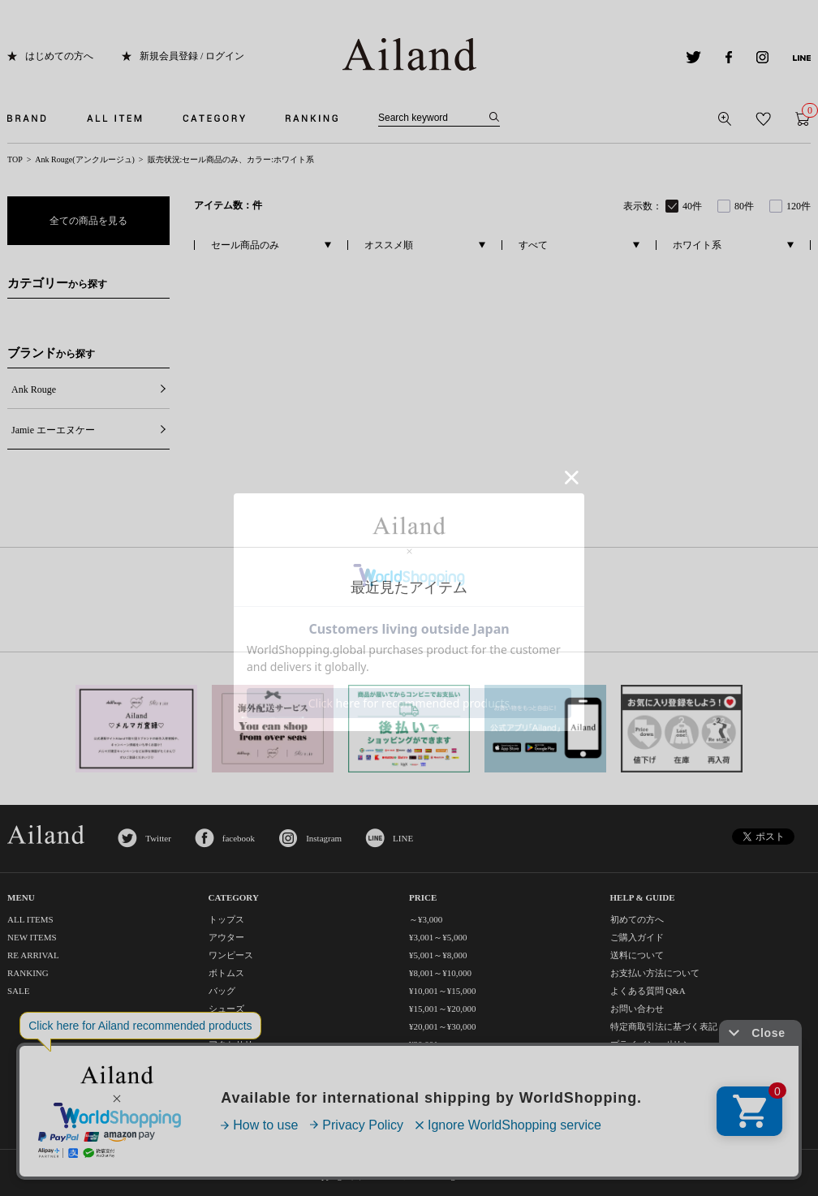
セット (222, 1098)
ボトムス (226, 973)
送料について (637, 955)
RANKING (28, 973)
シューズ (226, 1008)
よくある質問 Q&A (648, 991)
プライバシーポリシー (655, 1044)
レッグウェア (235, 1026)
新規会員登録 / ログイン (192, 56)
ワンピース (231, 955)
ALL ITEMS (30, 919)
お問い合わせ (637, 1008)
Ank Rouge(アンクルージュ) (85, 159)
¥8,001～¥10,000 (440, 973)
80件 (744, 206)
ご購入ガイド (637, 937)
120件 (798, 206)
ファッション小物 (244, 1062)
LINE (403, 838)
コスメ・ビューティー (253, 1116)
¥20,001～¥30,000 (442, 1026)
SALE (18, 991)
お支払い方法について (655, 973)
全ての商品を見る (88, 220)
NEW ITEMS (32, 937)
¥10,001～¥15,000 (442, 991)
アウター (226, 937)
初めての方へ (637, 919)
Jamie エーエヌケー (53, 430)
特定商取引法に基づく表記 (663, 1026)
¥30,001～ (428, 1044)
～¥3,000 (425, 919)
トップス (226, 919)
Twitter (158, 838)
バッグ (222, 991)
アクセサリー (235, 1044)
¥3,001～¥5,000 (438, 937)
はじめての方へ (59, 56)
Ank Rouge (33, 389)
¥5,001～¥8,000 (438, 955)
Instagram (324, 838)
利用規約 (628, 1062)
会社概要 (628, 1080)
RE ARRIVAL (33, 955)
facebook (238, 838)
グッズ (222, 1080)
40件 (692, 206)
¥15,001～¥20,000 (442, 1008)
